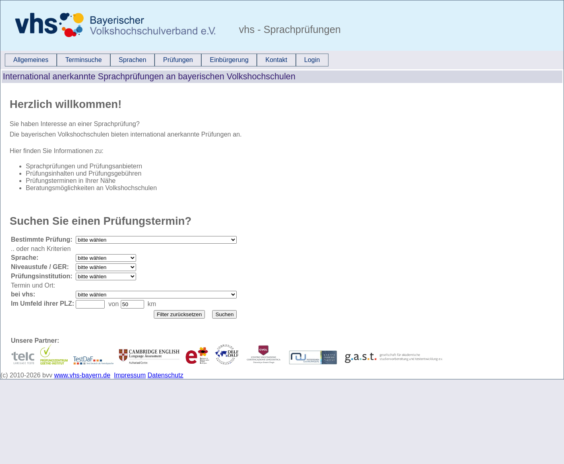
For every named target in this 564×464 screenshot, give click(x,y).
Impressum (130, 375)
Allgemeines (30, 59)
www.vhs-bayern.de (82, 375)
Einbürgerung (229, 59)
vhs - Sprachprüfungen (288, 29)
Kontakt (276, 59)
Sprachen (133, 59)
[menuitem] (31, 60)
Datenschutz (166, 375)
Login (312, 59)
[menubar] (166, 60)
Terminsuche (83, 59)
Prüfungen (178, 59)
